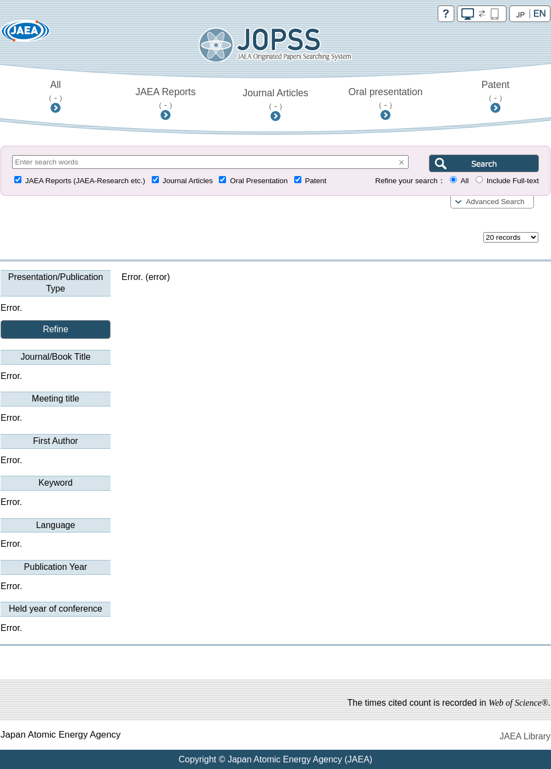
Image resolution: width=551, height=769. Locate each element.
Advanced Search (495, 201)
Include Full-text (513, 181)
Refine (55, 329)
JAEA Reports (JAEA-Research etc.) (85, 181)
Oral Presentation (259, 181)
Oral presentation (386, 97)
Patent (496, 90)
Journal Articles (275, 99)
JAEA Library (525, 736)
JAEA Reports (165, 97)
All (56, 90)
